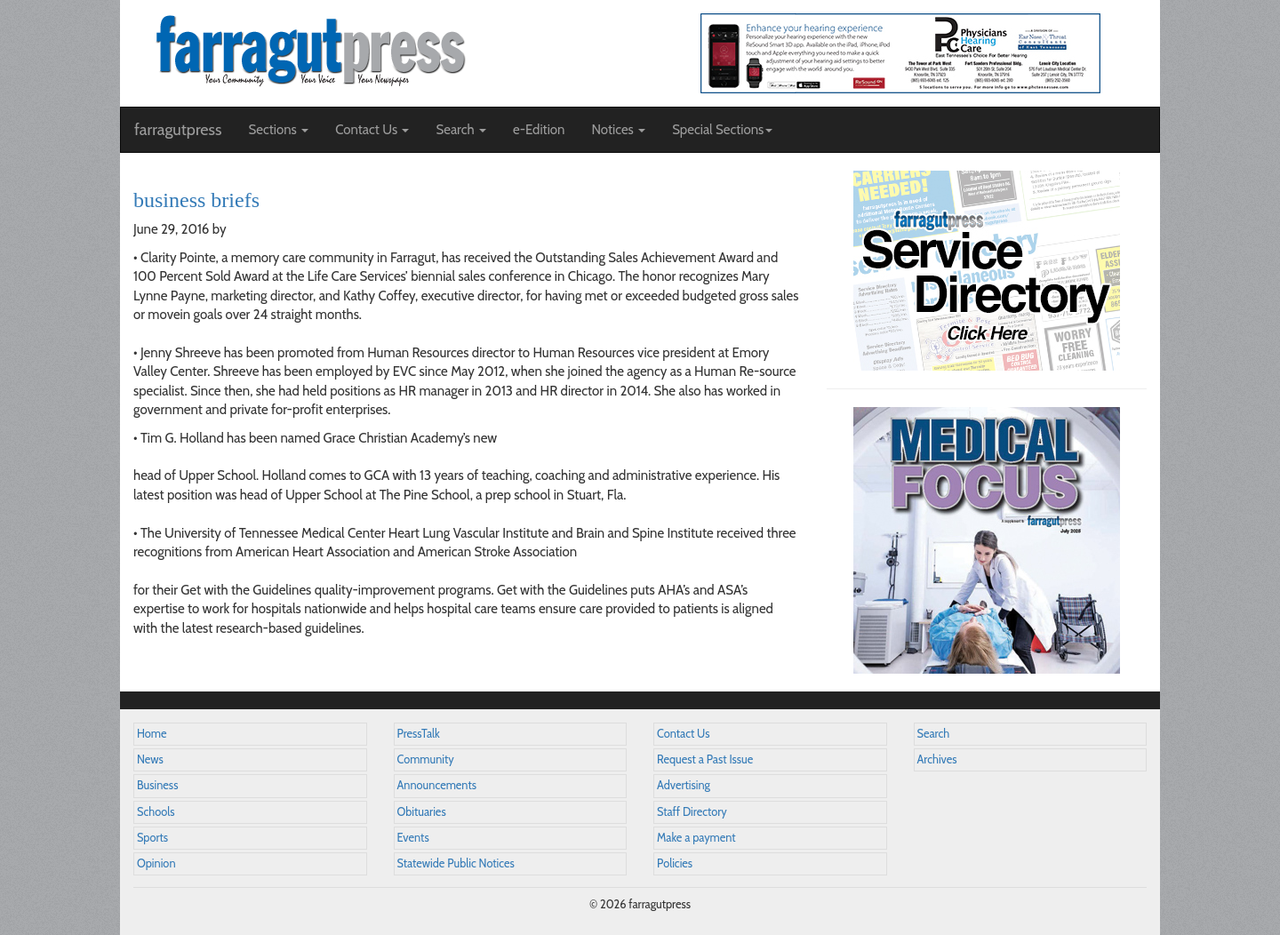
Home (152, 733)
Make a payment (696, 837)
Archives (937, 759)
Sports (152, 837)
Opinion (156, 863)
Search (933, 733)
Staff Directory (692, 812)
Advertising (683, 785)
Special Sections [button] (722, 130)
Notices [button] (618, 130)
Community (425, 759)
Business (157, 785)
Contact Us (683, 733)
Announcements (436, 785)
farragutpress (177, 130)
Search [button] (461, 130)
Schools (155, 812)
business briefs (196, 200)
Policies (674, 863)
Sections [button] (278, 130)
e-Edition (539, 130)
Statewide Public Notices (456, 863)
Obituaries (421, 812)
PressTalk (418, 733)
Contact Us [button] (372, 130)
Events (413, 837)
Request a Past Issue (705, 759)
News (150, 759)
